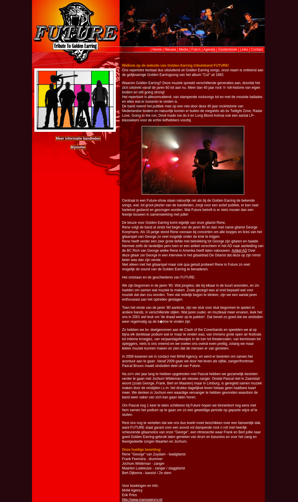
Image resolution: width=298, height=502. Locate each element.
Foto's (196, 49)
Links (244, 49)
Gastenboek (227, 49)
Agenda (209, 49)
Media (184, 49)
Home (157, 49)
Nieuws (170, 49)
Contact (257, 49)
